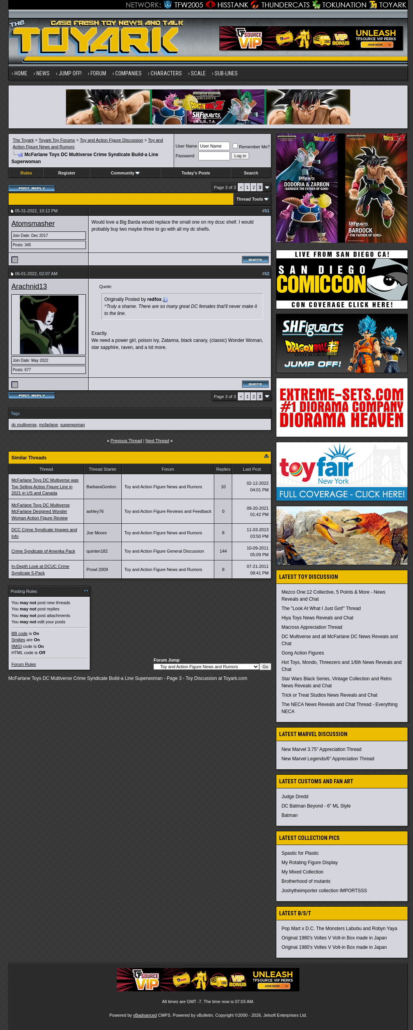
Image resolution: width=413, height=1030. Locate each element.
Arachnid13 (29, 286)
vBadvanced (145, 1015)
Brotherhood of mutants (305, 881)
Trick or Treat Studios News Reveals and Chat (329, 695)
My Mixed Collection (302, 872)
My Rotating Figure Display (309, 862)
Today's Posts (196, 173)
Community (125, 173)
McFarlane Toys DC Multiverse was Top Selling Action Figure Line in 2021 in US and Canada (44, 486)
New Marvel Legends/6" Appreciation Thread (327, 758)
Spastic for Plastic (300, 853)
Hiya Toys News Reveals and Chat (317, 618)
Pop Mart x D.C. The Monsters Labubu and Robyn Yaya (339, 928)
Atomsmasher (33, 224)
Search (251, 173)
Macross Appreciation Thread (311, 627)
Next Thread (157, 440)
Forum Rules (23, 664)
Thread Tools (250, 199)
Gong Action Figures (302, 653)
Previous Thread (126, 440)
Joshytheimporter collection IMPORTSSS (324, 890)
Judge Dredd (294, 796)
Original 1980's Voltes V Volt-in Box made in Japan (334, 938)
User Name (187, 146)
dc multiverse (24, 424)
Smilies (18, 639)
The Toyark (23, 140)
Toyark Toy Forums (57, 140)
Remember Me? (251, 146)
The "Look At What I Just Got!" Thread (321, 608)
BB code (19, 633)
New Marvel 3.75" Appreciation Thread (321, 749)
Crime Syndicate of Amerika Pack (43, 551)
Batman (289, 815)
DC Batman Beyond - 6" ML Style (316, 806)
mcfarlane (48, 424)
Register (66, 173)
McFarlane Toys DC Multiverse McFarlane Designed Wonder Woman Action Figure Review (40, 511)
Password (185, 155)
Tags (15, 413)
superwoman (73, 424)
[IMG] (16, 646)
